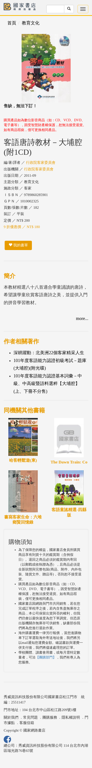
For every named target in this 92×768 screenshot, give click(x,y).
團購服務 (49, 717)
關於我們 (11, 717)
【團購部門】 (46, 657)
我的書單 (18, 245)
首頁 (11, 23)
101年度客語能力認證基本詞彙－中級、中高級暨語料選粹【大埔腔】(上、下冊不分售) (47, 383)
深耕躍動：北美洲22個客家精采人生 (48, 352)
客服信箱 (26, 723)
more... (82, 318)
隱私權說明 (71, 717)
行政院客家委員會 (40, 163)
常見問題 (30, 717)
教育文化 (30, 23)
